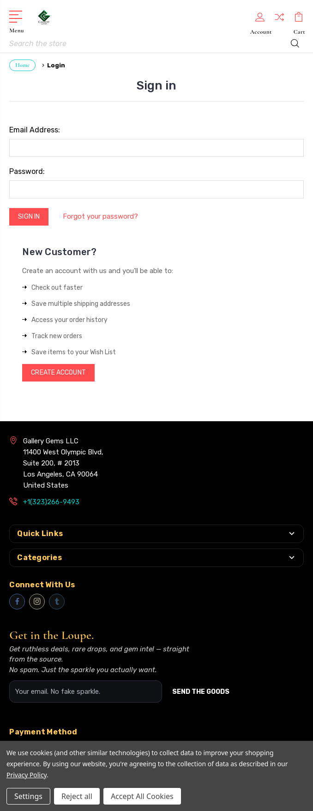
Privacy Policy (26, 774)
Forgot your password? (100, 216)
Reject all (76, 796)
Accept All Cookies (142, 796)
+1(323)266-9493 (51, 502)
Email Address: (34, 129)
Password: (27, 171)
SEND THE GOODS (200, 692)
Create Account (58, 372)
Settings (28, 796)
